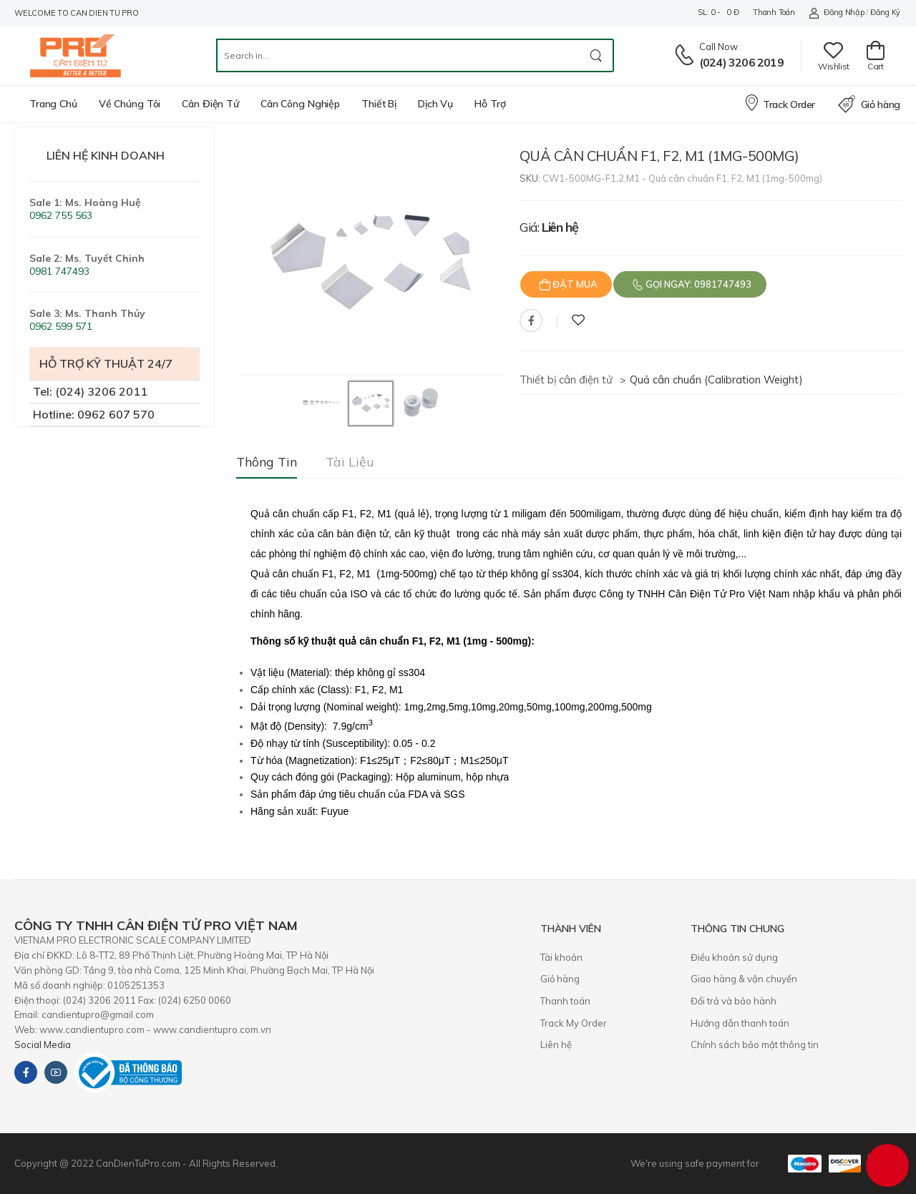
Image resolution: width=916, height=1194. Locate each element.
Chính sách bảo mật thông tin (755, 1044)
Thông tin (266, 462)
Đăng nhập (836, 12)
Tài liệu (350, 462)
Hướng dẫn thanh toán (740, 1023)
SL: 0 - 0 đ (718, 12)
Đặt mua (574, 284)
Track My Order (573, 1023)
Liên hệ (556, 1044)
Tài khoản (561, 957)
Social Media (42, 1044)
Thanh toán (773, 12)
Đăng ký (885, 12)
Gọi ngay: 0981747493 (697, 284)
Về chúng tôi (130, 103)
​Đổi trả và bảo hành (733, 1001)
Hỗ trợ (489, 103)
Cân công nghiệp (300, 103)
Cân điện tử (210, 103)
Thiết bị (378, 103)
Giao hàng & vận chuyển (744, 978)
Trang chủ (53, 103)
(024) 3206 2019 (741, 62)
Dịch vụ (435, 103)
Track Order (779, 102)
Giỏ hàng (869, 104)
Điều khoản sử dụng (734, 957)
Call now (718, 46)
